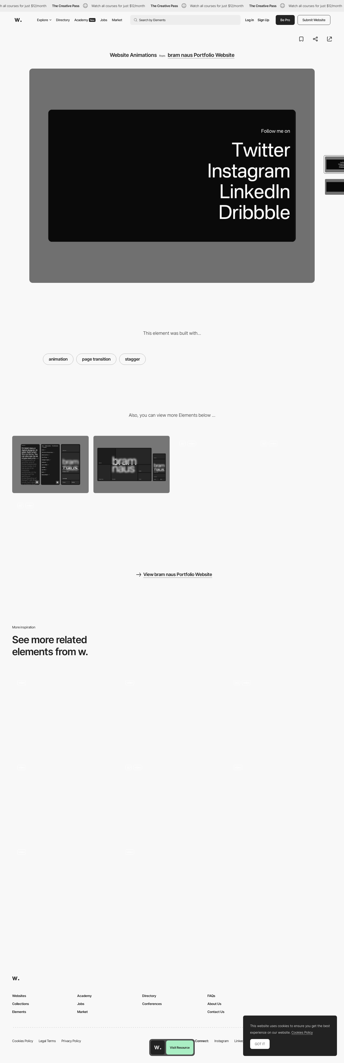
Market (117, 20)
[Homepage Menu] (212, 464)
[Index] (50, 526)
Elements (19, 1012)
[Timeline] (64, 883)
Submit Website (313, 20)
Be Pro (285, 20)
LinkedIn (240, 1041)
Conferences (152, 1004)
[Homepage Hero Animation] (280, 798)
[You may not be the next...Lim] (172, 714)
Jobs (103, 20)
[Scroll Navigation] (64, 713)
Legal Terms (47, 1041)
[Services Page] (64, 798)
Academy (85, 20)
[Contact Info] (172, 798)
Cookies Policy (22, 1041)
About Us (214, 1004)
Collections (20, 1004)
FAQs (211, 996)
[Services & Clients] (280, 713)
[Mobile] (50, 464)
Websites (19, 996)
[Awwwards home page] (158, 1047)
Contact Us (215, 1012)
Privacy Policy (71, 1041)
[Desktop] (131, 464)
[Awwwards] (18, 20)
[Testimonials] (172, 883)
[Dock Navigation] (294, 464)
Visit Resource (180, 1047)
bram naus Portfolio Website (201, 55)
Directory (63, 20)
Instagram (221, 1041)
